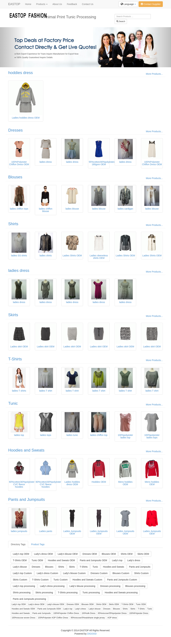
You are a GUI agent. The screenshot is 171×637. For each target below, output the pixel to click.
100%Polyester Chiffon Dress (66, 613)
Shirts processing (21, 592)
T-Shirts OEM (20, 560)
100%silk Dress (88, 613)
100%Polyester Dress (138, 613)
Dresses (15, 130)
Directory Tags (18, 544)
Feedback (72, 4)
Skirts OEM (143, 554)
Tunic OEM (37, 560)
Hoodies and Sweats (26, 450)
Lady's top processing (24, 586)
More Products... (154, 74)
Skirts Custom (20, 579)
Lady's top (117, 560)
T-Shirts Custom (40, 579)
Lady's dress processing (52, 586)
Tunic (13, 403)
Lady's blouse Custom (74, 573)
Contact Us (87, 4)
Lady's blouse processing (82, 586)
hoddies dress (20, 72)
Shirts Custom (141, 573)
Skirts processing (44, 592)
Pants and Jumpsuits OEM (93, 560)
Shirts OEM (127, 554)
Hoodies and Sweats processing (121, 592)
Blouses (15, 177)
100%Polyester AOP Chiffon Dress (53, 618)
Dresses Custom (99, 573)
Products (42, 4)
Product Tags (37, 544)
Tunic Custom (60, 579)
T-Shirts (15, 359)
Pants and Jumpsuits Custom (122, 579)
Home (28, 4)
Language (128, 4)
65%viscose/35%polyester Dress (112, 613)
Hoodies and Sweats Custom (87, 579)
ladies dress (18, 270)
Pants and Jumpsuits (26, 499)
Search (120, 21)
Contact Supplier (151, 4)
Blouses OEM (109, 554)
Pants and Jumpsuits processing (29, 599)
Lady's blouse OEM (68, 554)
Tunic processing (91, 592)
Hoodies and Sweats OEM (61, 560)
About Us (57, 4)
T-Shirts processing (68, 592)
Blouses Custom (120, 573)
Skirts (13, 315)
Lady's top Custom (22, 573)
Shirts (13, 224)
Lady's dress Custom (47, 573)
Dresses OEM (90, 554)
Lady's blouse (20, 566)
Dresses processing (110, 586)
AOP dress (112, 618)
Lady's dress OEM (43, 554)
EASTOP (14, 4)
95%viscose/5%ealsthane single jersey (88, 618)
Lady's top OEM (21, 554)
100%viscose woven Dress (23, 618)
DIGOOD (92, 633)
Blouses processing (135, 586)
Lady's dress (133, 560)
